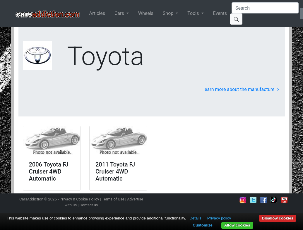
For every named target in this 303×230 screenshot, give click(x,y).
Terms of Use (113, 199)
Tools (193, 13)
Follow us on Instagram (242, 199)
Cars (119, 13)
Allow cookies (237, 225)
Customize (202, 225)
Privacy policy (219, 218)
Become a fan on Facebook (263, 199)
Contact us (89, 205)
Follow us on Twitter (253, 199)
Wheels (145, 13)
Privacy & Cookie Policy (79, 199)
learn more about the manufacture (241, 89)
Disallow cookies (277, 218)
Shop (168, 13)
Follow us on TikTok (273, 199)
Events (220, 13)
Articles (97, 13)
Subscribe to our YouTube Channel (284, 199)
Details (195, 218)
